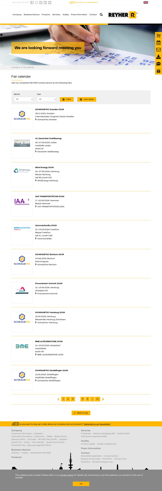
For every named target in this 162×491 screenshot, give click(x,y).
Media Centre (60, 436)
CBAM (49, 436)
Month (17, 94)
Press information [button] (79, 15)
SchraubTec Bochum (47, 265)
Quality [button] (66, 15)
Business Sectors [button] (32, 15)
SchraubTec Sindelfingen (48, 381)
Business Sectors (21, 450)
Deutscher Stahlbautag (48, 152)
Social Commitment (55, 442)
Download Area (18, 445)
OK (81, 484)
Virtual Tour (16, 442)
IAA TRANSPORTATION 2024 (51, 207)
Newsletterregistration (91, 456)
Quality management (106, 444)
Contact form (120, 459)
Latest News (45, 445)
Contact (85, 453)
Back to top (81, 413)
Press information (91, 449)
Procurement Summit (47, 294)
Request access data (90, 459)
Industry (15, 453)
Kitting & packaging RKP (104, 434)
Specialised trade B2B (41, 453)
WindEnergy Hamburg (47, 181)
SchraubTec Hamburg (47, 323)
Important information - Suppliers (27, 434)
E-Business (86, 434)
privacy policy (66, 475)
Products (16, 457)
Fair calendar (38, 442)
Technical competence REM (94, 436)
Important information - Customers (27, 436)
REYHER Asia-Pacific (47, 439)
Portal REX (107, 459)
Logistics (63, 439)
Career (27, 442)
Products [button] (46, 15)
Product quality (88, 444)
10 (97, 399)
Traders (25, 453)
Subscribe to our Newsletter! (86, 2)
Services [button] (56, 15)
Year (39, 94)
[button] (147, 3)
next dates (87, 99)
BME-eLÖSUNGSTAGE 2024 (50, 355)
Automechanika (44, 239)
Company (16, 431)
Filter (66, 99)
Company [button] (17, 15)
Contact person (111, 456)
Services (85, 431)
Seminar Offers (18, 439)
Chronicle (31, 439)
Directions (85, 462)
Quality (85, 441)
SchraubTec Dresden (47, 120)
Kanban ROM (123, 434)
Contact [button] (93, 15)
